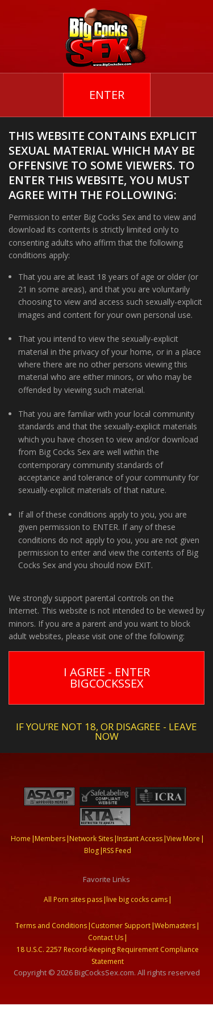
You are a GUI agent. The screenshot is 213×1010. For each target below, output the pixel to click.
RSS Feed (117, 850)
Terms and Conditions (51, 925)
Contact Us (105, 937)
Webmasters (174, 925)
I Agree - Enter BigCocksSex (107, 677)
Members (50, 838)
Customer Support (121, 925)
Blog (91, 850)
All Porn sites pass (73, 899)
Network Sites (91, 838)
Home (21, 838)
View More (183, 838)
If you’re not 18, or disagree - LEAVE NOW (106, 730)
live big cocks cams (137, 899)
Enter (106, 94)
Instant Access (139, 838)
